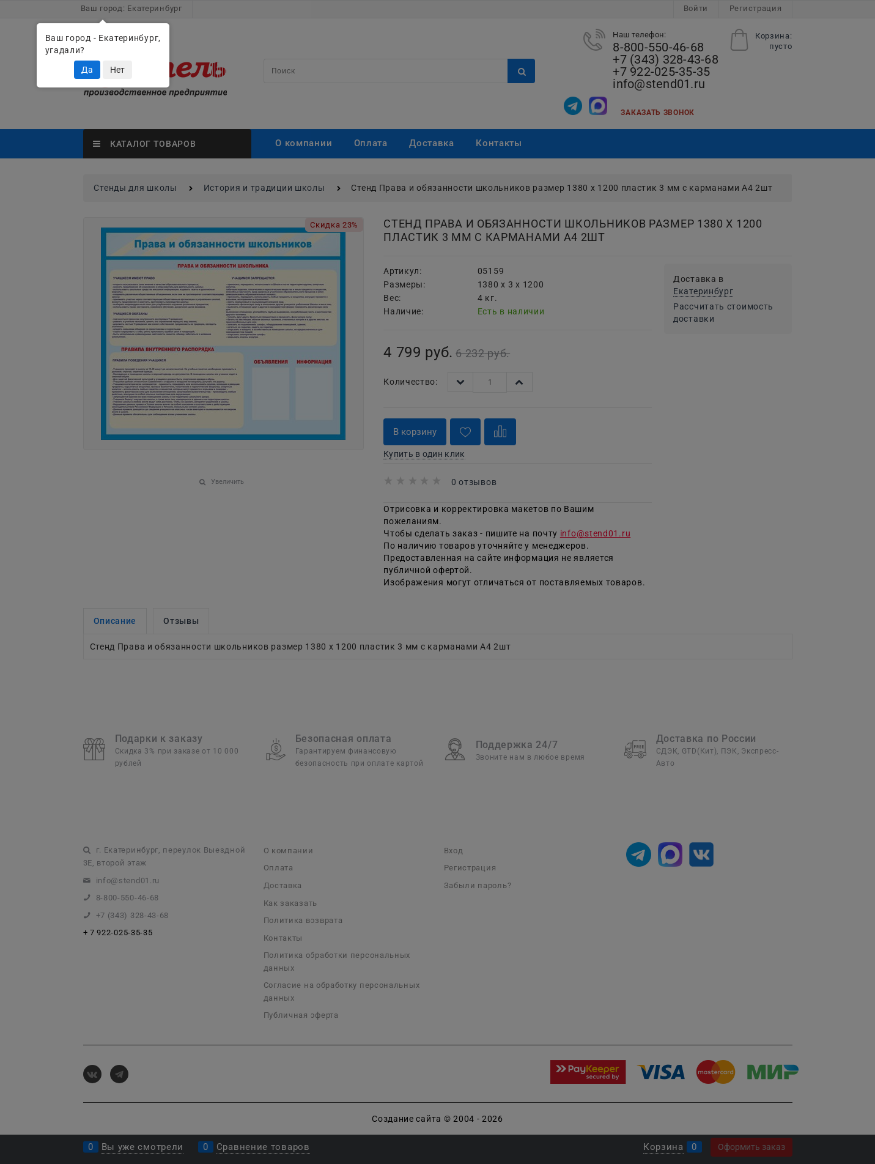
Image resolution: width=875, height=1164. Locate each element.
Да (87, 70)
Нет (117, 70)
